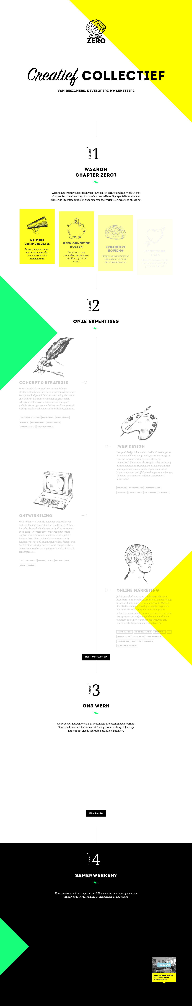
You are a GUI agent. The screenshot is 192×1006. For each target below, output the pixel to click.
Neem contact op (96, 657)
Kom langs (96, 813)
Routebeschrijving (160, 979)
